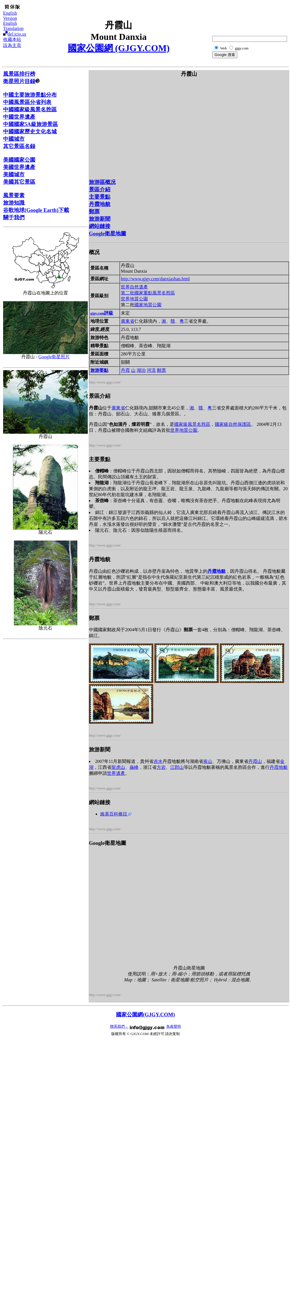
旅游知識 (14, 203)
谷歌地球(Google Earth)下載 (36, 210)
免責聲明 (173, 1026)
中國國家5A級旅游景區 (30, 124)
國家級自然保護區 (233, 424)
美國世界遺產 (19, 167)
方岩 (161, 767)
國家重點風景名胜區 (154, 292)
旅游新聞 (99, 219)
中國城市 (14, 139)
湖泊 (141, 370)
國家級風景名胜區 (192, 424)
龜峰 (134, 767)
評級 (101, 313)
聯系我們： (119, 1026)
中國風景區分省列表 (27, 102)
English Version (10, 16)
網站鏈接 (99, 226)
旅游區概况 (102, 182)
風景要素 (14, 195)
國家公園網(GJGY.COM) (145, 1015)
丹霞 (125, 370)
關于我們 (14, 217)
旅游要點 (99, 370)
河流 (151, 370)
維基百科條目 (115, 814)
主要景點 (99, 197)
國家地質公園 (147, 304)
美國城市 (14, 174)
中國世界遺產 (19, 117)
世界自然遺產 (134, 287)
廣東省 (127, 321)
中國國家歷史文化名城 (30, 131)
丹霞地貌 (99, 204)
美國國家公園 (19, 160)
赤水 (158, 761)
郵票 (94, 211)
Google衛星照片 (54, 356)
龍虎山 (118, 767)
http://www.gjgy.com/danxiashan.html (155, 278)
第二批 (127, 292)
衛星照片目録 (21, 81)
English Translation (13, 26)
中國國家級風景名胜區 (30, 109)
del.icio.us (17, 34)
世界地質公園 (134, 298)
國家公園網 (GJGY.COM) (119, 48)
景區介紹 (99, 189)
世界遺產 (116, 773)
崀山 (207, 761)
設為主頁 (12, 45)
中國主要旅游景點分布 (30, 95)
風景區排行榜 (19, 74)
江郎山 (177, 767)
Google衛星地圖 (107, 234)
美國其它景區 (19, 182)
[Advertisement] (259, 16)
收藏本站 (12, 39)
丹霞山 (255, 761)
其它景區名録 (19, 146)
